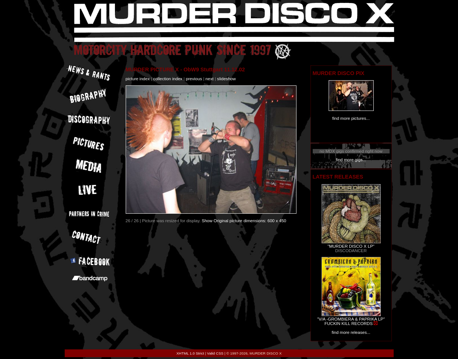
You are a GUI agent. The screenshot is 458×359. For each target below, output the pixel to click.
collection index (167, 79)
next (210, 79)
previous (194, 79)
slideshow (226, 79)
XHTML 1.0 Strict (190, 353)
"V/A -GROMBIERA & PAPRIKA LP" (351, 319)
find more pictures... (351, 118)
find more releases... (351, 332)
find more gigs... (351, 160)
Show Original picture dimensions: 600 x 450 (244, 221)
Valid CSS (215, 353)
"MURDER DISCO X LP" (351, 246)
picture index (138, 79)
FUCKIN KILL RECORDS (349, 323)
